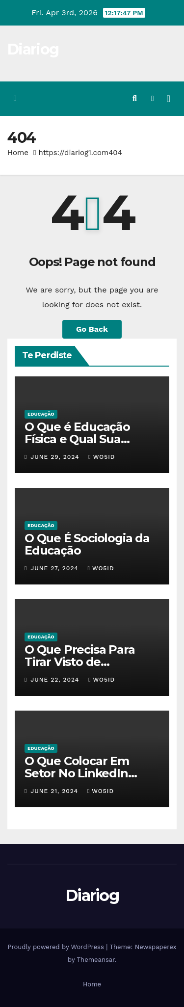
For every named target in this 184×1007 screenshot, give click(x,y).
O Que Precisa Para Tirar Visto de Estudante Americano (87, 661)
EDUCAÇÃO (40, 414)
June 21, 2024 (55, 791)
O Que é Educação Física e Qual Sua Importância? (77, 439)
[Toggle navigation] (168, 98)
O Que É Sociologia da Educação (87, 544)
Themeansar (96, 959)
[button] (134, 98)
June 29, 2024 (55, 456)
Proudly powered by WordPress (56, 947)
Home (17, 152)
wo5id (101, 456)
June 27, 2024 (55, 568)
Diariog (32, 49)
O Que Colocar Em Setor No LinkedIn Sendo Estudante (77, 773)
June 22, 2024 (55, 679)
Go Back (92, 329)
